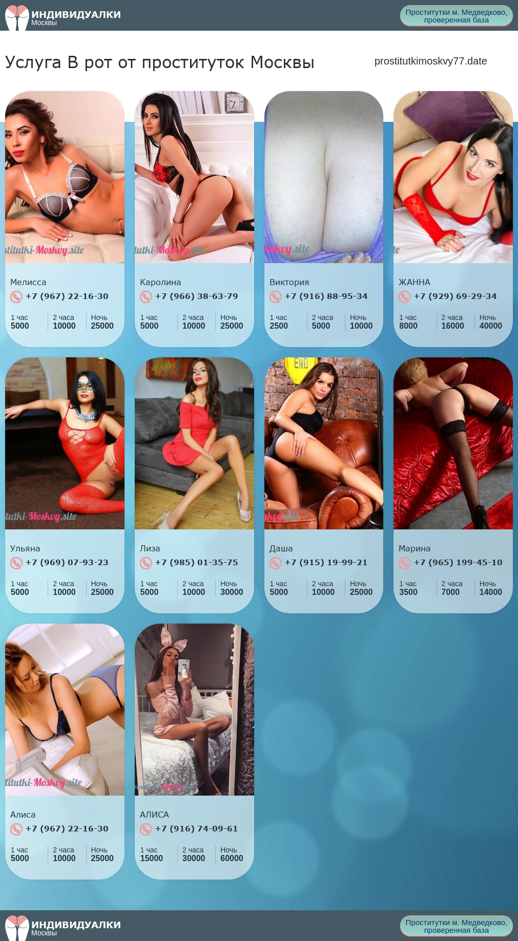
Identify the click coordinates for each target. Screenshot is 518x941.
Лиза (150, 548)
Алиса (23, 814)
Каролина (160, 282)
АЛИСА (154, 814)
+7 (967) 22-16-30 (59, 297)
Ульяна (25, 548)
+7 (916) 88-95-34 (319, 297)
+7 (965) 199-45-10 (451, 563)
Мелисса (28, 282)
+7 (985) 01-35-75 (189, 563)
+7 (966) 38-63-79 (189, 297)
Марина (415, 548)
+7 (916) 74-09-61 (189, 829)
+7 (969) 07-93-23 (59, 563)
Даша (281, 548)
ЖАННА (414, 282)
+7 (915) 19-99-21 (319, 563)
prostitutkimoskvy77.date (431, 61)
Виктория (289, 282)
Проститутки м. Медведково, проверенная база (457, 16)
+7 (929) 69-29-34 (448, 297)
